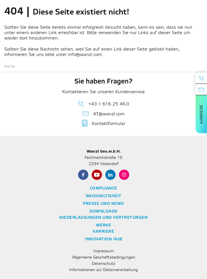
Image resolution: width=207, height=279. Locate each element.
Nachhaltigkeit (104, 196)
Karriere (202, 114)
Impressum (103, 251)
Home (9, 66)
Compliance (103, 188)
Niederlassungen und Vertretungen (103, 218)
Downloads (103, 211)
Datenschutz (103, 264)
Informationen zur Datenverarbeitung (103, 270)
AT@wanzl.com (104, 113)
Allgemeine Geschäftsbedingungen (103, 257)
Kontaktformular (103, 123)
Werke (103, 225)
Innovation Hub (103, 239)
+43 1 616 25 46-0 (103, 103)
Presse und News (103, 204)
